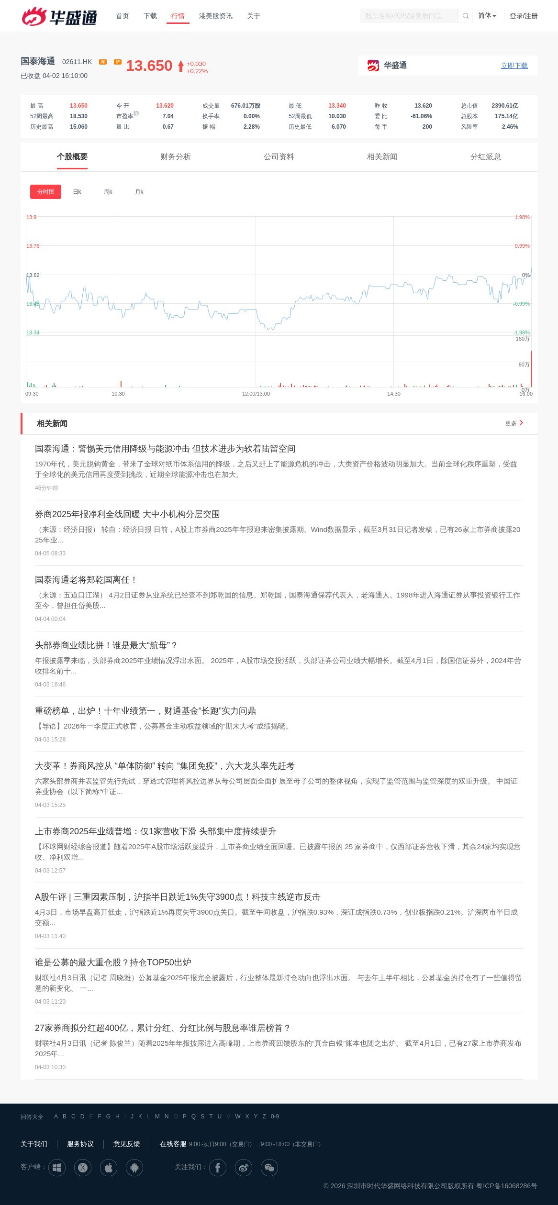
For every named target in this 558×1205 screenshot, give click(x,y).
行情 (178, 16)
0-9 (275, 1116)
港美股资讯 (216, 16)
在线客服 (173, 1144)
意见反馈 (126, 1144)
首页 (122, 16)
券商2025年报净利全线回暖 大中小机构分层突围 (127, 514)
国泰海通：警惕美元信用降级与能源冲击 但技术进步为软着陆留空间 (165, 448)
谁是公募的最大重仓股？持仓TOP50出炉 (113, 962)
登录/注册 (524, 16)
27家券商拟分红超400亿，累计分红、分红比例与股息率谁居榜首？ (163, 1028)
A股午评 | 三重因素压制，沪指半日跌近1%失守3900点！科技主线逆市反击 (178, 897)
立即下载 (514, 65)
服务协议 (80, 1144)
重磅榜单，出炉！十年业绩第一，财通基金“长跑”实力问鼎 (145, 711)
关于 (253, 16)
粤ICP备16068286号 (506, 1186)
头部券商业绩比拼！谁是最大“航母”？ (107, 645)
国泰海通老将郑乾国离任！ (86, 580)
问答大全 (32, 1117)
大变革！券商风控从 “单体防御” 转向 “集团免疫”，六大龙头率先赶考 (165, 766)
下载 (150, 16)
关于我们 (34, 1144)
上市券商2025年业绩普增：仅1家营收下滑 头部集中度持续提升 (156, 831)
